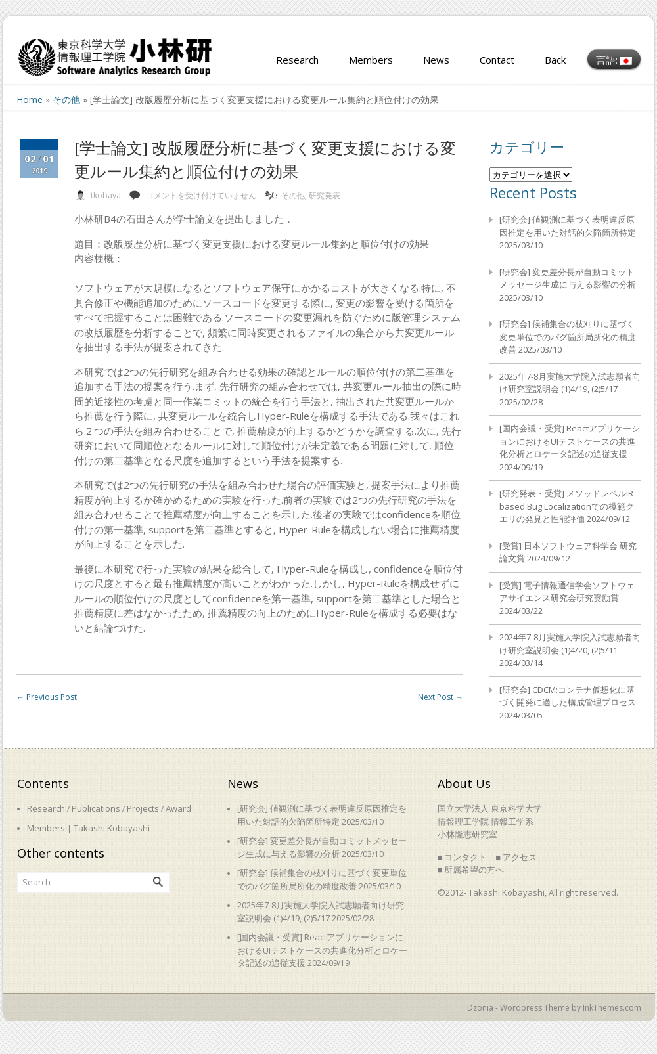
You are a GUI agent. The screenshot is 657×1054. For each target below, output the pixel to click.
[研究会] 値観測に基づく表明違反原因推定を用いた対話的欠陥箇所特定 (567, 225)
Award (178, 808)
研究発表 (324, 195)
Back (555, 59)
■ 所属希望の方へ (471, 869)
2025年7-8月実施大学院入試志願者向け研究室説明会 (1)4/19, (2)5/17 (570, 382)
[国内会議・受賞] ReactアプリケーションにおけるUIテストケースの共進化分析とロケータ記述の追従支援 (569, 441)
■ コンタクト (462, 857)
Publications (96, 808)
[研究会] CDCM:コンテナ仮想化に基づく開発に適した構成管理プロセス (567, 696)
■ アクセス (516, 857)
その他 (66, 99)
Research (297, 59)
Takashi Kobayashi (112, 828)
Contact (497, 59)
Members (371, 59)
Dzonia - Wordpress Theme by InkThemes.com (554, 1007)
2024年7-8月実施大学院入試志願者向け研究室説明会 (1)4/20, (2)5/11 (570, 643)
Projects (143, 808)
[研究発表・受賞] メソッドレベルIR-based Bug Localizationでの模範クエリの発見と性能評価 (567, 506)
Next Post (440, 697)
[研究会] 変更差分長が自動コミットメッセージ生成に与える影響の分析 (567, 278)
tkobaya (106, 195)
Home (29, 99)
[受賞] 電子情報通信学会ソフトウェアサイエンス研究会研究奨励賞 (567, 591)
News (436, 59)
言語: (614, 59)
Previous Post (46, 697)
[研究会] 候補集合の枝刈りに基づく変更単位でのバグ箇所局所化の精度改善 (567, 336)
